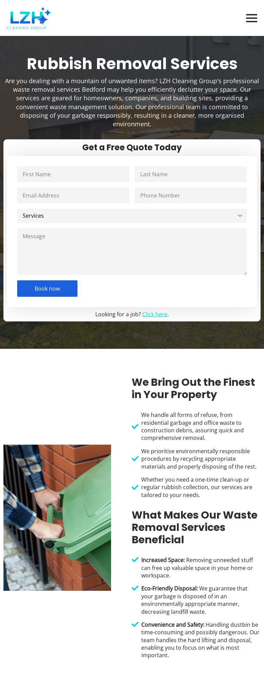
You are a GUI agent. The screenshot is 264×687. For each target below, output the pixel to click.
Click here (154, 314)
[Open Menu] (251, 18)
